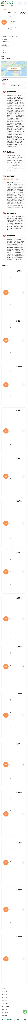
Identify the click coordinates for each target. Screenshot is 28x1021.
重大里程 (4, 997)
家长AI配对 (5, 1012)
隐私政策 (4, 1009)
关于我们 (4, 988)
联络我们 (4, 1000)
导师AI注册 (5, 1015)
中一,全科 (11, 13)
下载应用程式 (5, 1003)
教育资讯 (4, 991)
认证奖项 (4, 994)
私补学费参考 (5, 1006)
